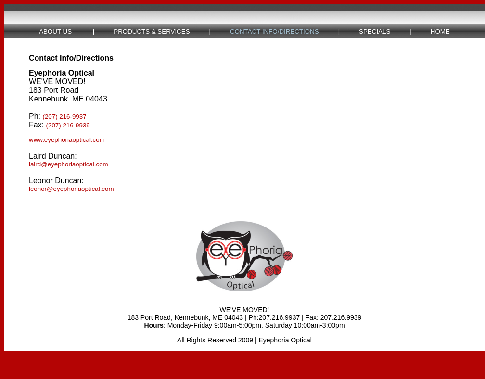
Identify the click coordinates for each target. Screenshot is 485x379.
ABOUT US (55, 31)
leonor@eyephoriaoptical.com (71, 188)
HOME (440, 31)
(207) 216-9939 (68, 125)
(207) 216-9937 (64, 116)
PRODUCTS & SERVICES (152, 31)
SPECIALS (374, 31)
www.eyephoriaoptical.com (67, 139)
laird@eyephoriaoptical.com (68, 164)
